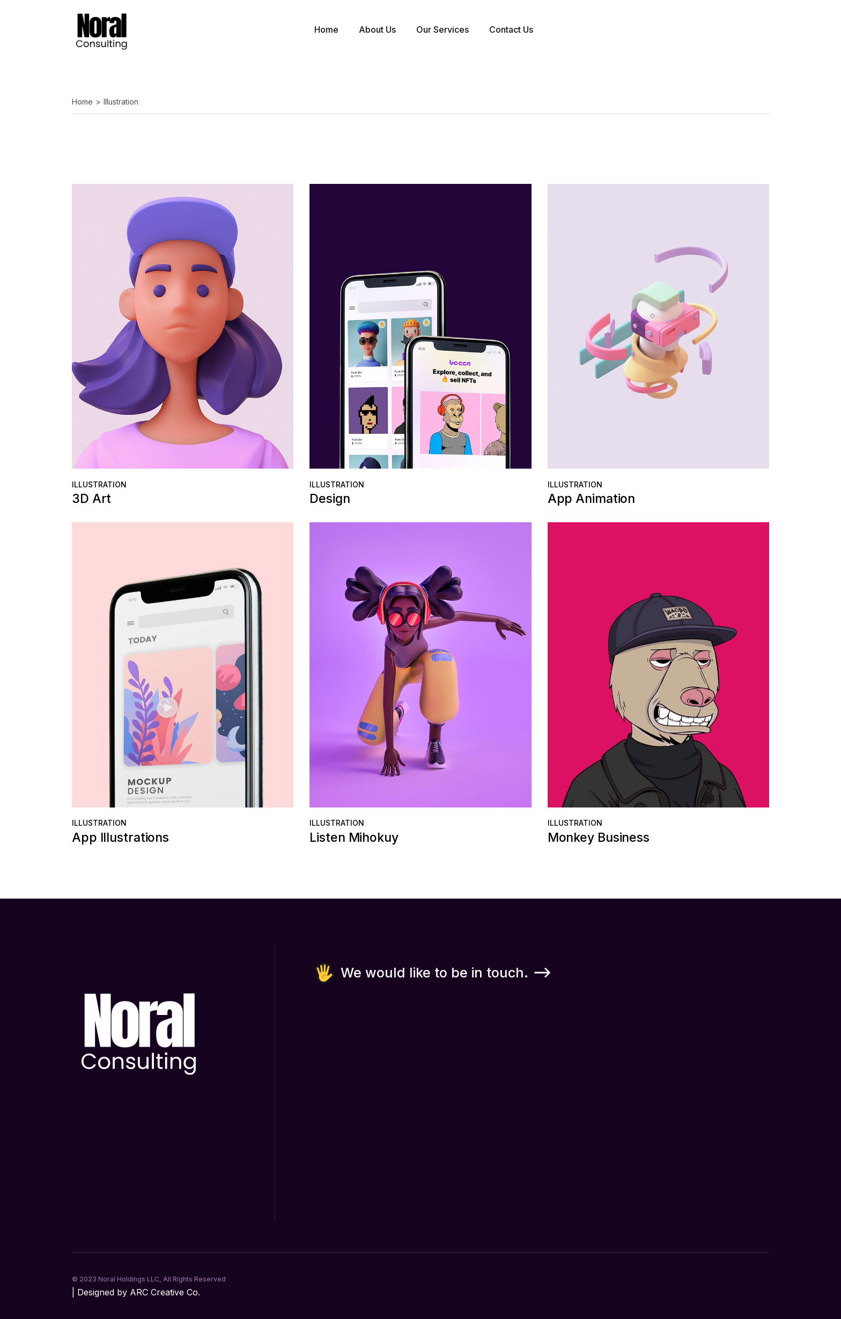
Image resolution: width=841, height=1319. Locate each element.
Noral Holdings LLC (128, 1279)
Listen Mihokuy (353, 837)
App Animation (592, 498)
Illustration (99, 484)
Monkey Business (599, 837)
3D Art (91, 498)
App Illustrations (120, 837)
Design (329, 498)
